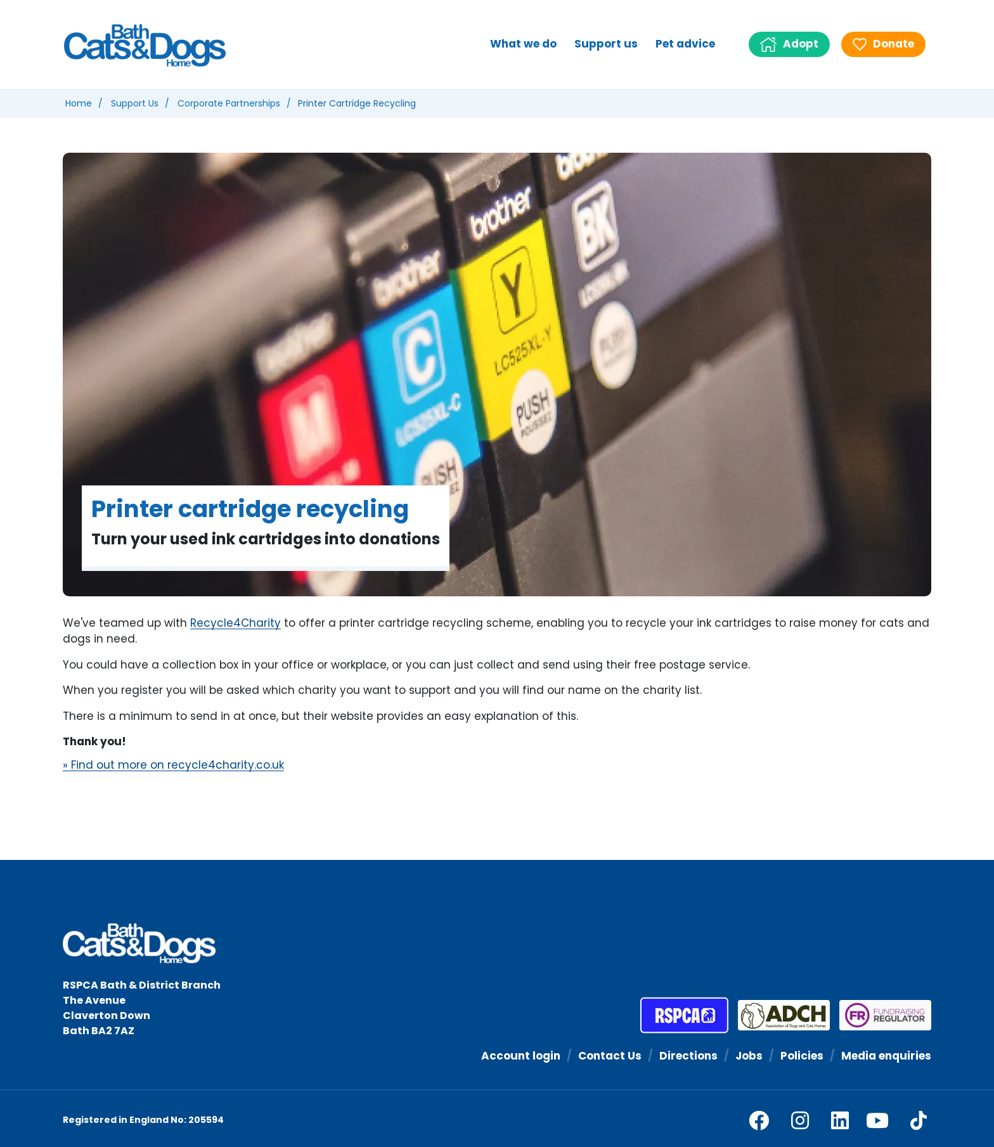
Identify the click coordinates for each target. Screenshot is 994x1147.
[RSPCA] (684, 1015)
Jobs (749, 1055)
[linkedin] (840, 1120)
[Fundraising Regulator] (880, 1015)
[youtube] (877, 1120)
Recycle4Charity (235, 623)
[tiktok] (918, 1120)
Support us (606, 43)
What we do (523, 43)
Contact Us (610, 1055)
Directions (688, 1055)
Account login (520, 1055)
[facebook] (759, 1120)
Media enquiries (886, 1055)
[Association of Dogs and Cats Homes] (779, 1015)
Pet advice (685, 43)
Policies (801, 1055)
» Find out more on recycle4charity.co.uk (173, 765)
